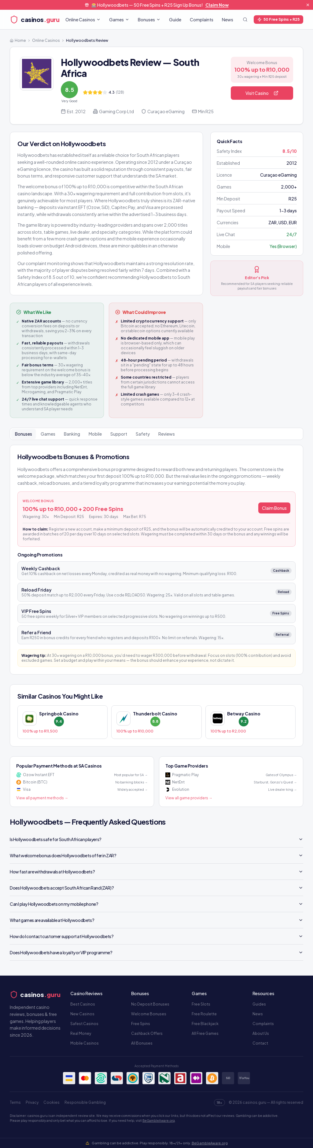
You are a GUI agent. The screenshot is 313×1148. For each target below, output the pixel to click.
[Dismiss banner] (308, 5)
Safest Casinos (84, 1023)
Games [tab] (48, 434)
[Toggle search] (245, 19)
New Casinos (82, 1014)
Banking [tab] (72, 434)
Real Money (80, 1033)
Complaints (201, 19)
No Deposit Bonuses (150, 1004)
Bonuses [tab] (23, 434)
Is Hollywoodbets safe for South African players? (156, 839)
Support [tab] (118, 434)
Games (119, 19)
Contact (260, 1043)
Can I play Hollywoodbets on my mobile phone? (156, 904)
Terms (15, 1102)
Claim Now (217, 5)
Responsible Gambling (85, 1102)
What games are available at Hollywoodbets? (156, 920)
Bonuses (149, 19)
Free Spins (140, 1023)
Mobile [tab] (95, 434)
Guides (259, 1004)
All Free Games (205, 1033)
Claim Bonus (274, 508)
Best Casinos (82, 1004)
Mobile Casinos (84, 1043)
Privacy (32, 1102)
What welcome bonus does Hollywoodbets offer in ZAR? (156, 855)
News (227, 19)
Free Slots (201, 1004)
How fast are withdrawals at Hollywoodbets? (156, 871)
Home (18, 40)
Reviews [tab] (166, 434)
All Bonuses (142, 1043)
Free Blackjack (205, 1023)
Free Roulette (204, 1014)
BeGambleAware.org (158, 1120)
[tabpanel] (156, 560)
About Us (260, 1033)
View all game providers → (188, 798)
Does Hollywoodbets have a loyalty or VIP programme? (156, 952)
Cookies (51, 1102)
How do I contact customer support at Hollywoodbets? (156, 936)
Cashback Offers (147, 1033)
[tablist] (156, 434)
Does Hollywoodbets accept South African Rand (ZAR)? (156, 888)
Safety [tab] (143, 434)
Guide (175, 19)
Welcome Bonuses (148, 1014)
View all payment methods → (42, 798)
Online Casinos (83, 19)
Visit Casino (261, 93)
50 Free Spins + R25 (278, 19)
